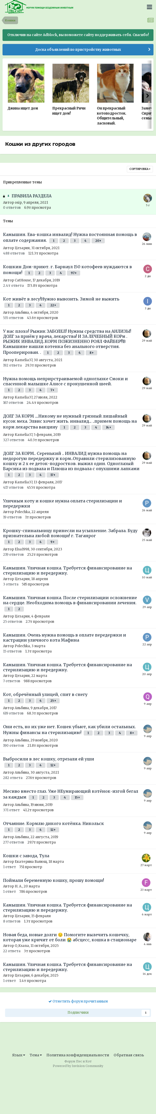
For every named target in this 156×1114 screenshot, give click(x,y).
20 (98, 241)
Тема (36, 1055)
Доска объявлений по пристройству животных (78, 49)
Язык (18, 1055)
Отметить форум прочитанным (78, 1001)
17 (52, 475)
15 (77, 797)
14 (108, 427)
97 (73, 273)
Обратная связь (129, 1055)
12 (52, 765)
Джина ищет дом (23, 108)
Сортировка (139, 169)
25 (53, 701)
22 (53, 305)
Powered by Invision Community (78, 1066)
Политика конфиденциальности (77, 1055)
